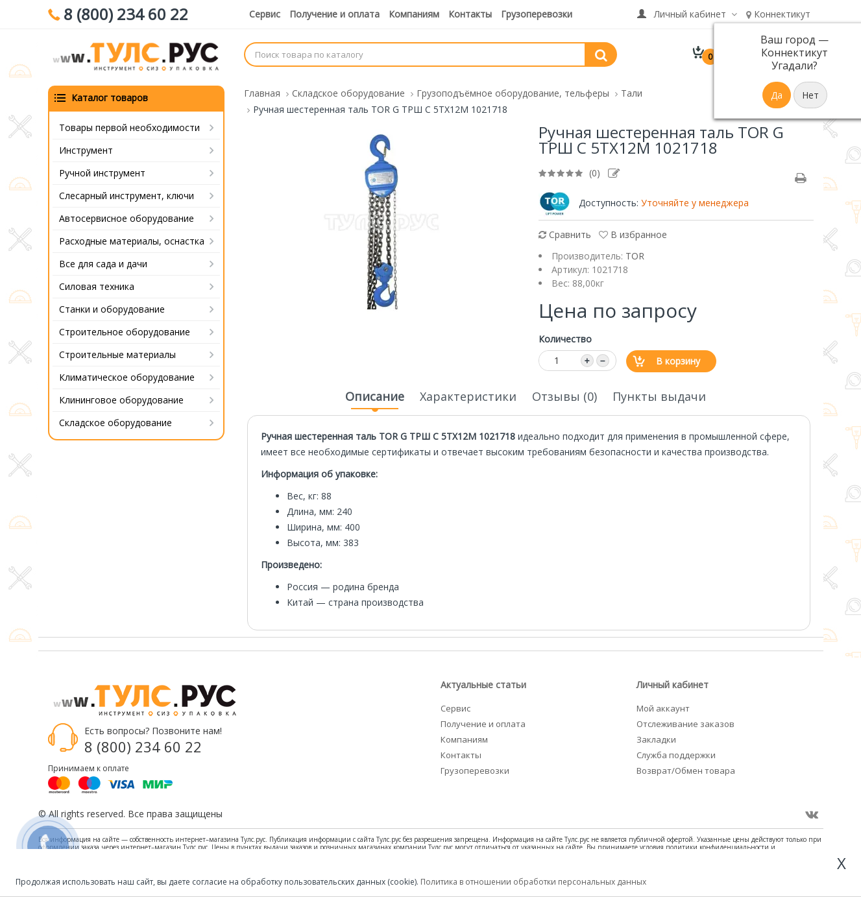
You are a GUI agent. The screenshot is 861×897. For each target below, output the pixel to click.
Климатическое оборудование (127, 375)
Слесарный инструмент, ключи (126, 193)
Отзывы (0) (564, 394)
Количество (565, 337)
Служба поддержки (676, 753)
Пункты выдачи (659, 394)
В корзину (678, 359)
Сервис (264, 14)
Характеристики (468, 394)
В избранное (633, 232)
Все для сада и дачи (103, 262)
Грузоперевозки (536, 14)
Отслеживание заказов (685, 722)
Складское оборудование (115, 420)
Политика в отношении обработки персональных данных (533, 881)
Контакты (470, 14)
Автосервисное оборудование (126, 216)
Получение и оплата (334, 14)
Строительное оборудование (124, 330)
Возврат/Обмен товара (686, 768)
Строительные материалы (117, 352)
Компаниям (414, 14)
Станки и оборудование (112, 307)
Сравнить (565, 232)
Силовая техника (96, 284)
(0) (594, 171)
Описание (374, 398)
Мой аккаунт (663, 706)
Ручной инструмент (102, 171)
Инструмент (86, 148)
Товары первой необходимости (129, 125)
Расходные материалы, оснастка (131, 239)
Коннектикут (778, 14)
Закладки (656, 737)
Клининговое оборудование (121, 398)
